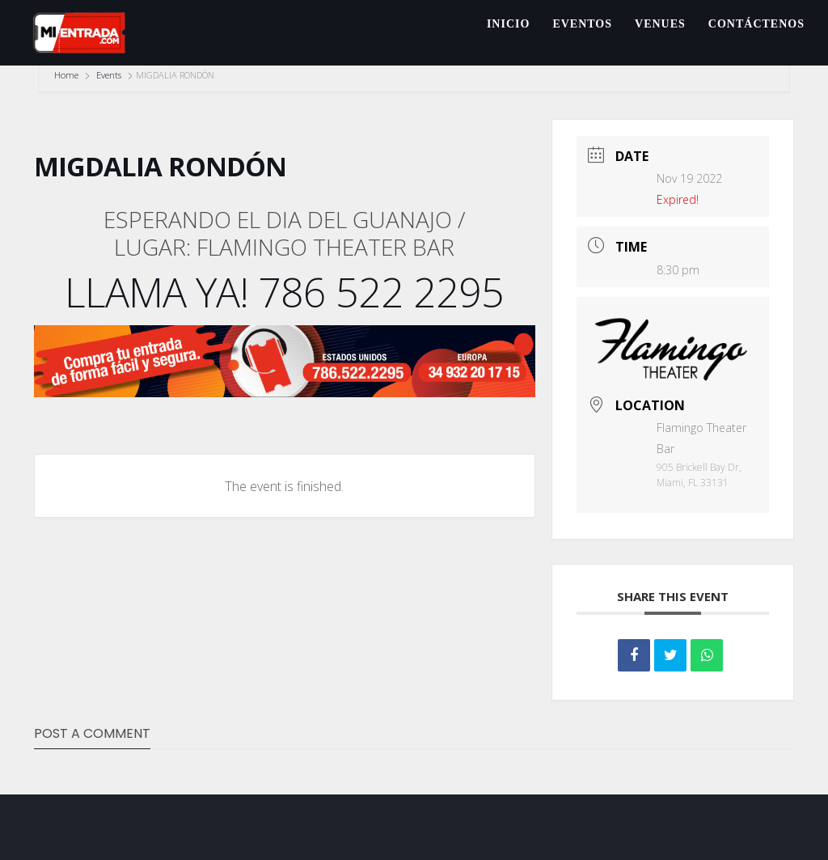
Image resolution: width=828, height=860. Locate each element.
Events (108, 75)
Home (67, 75)
